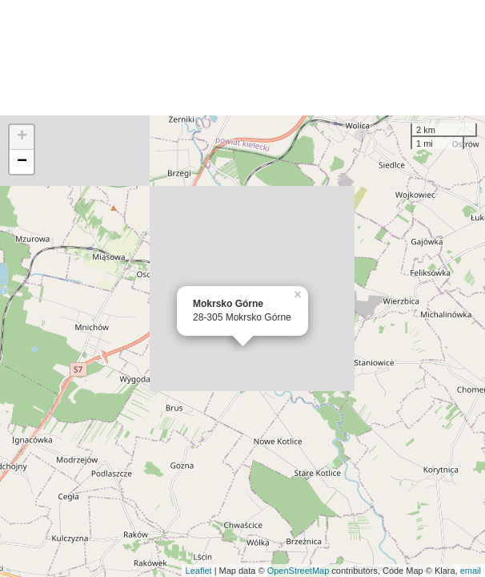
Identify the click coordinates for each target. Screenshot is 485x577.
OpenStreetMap (298, 570)
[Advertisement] (242, 57)
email (470, 570)
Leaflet (199, 570)
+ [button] (22, 137)
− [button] (22, 162)
